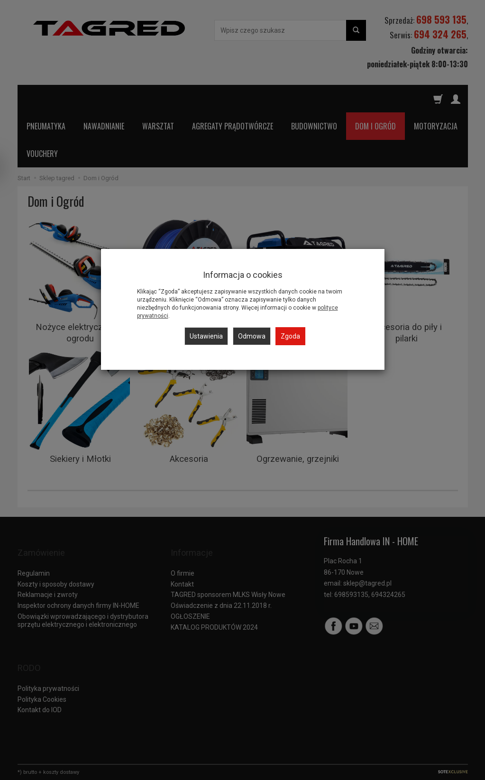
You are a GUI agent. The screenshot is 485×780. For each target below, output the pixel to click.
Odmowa (251, 336)
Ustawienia (206, 336)
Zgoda (290, 336)
